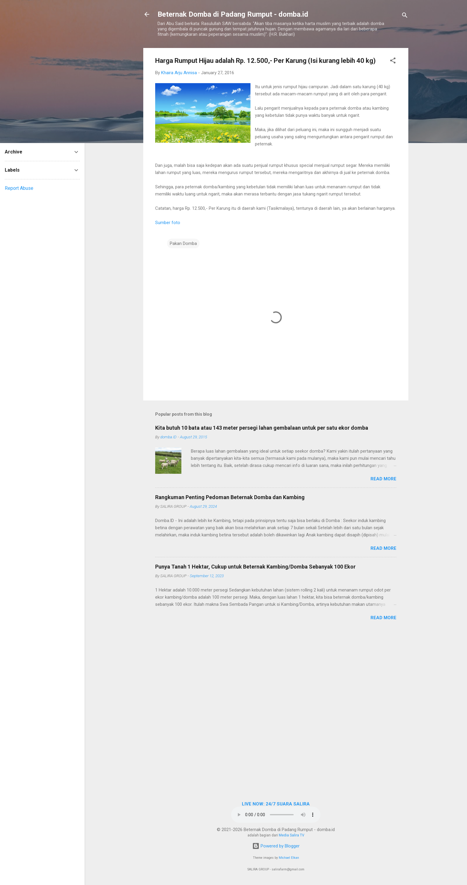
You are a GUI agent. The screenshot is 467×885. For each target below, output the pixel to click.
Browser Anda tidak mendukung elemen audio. (275, 815)
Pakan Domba (183, 243)
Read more (383, 479)
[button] (392, 61)
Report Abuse (19, 188)
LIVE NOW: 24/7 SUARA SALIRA (276, 804)
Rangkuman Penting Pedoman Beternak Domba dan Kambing (230, 497)
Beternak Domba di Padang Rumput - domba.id (233, 14)
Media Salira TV (291, 835)
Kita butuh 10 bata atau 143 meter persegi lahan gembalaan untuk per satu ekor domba (261, 428)
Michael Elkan (289, 858)
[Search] (404, 16)
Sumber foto (167, 222)
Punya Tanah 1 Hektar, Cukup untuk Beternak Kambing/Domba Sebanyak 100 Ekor (255, 566)
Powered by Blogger (276, 846)
